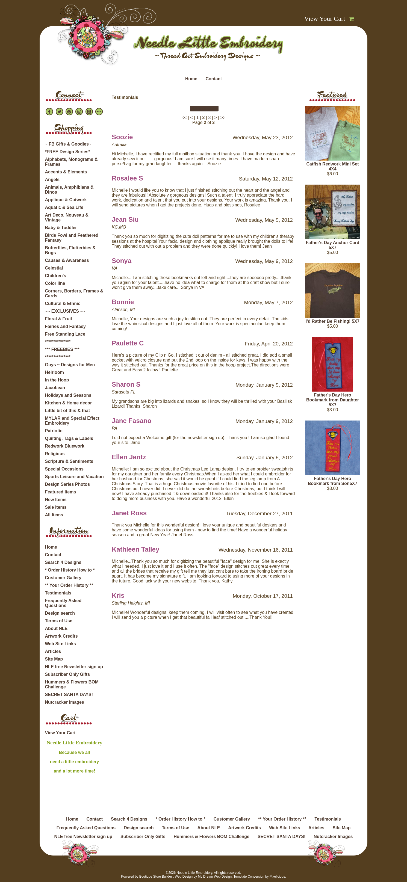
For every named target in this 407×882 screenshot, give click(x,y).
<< (184, 117)
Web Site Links (60, 643)
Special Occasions (64, 469)
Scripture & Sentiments (69, 461)
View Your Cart (324, 18)
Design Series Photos (67, 484)
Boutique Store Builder (155, 876)
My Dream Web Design (215, 876)
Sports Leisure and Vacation (74, 476)
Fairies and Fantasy (65, 326)
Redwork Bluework (64, 446)
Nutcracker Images (64, 702)
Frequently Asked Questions (63, 603)
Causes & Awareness (67, 260)
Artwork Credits (61, 636)
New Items (56, 499)
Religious (55, 453)
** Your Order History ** (69, 585)
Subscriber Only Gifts (67, 674)
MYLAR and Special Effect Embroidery (72, 420)
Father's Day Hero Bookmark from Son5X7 (332, 481)
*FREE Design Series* (67, 151)
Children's (55, 275)
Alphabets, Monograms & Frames (71, 162)
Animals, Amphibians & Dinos (69, 189)
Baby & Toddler (61, 227)
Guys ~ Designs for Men (70, 364)
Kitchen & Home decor (68, 403)
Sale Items (56, 507)
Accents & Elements (66, 172)
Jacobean (55, 387)
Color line (55, 283)
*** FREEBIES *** (62, 349)
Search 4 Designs (63, 562)
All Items (54, 515)
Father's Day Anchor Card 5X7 (332, 245)
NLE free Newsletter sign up (74, 666)
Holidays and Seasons (68, 395)
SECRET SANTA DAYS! (69, 694)
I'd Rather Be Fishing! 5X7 (333, 321)
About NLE (56, 628)
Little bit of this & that (67, 410)
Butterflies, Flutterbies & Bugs (70, 250)
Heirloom (54, 372)
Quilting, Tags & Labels (69, 438)
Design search (60, 613)
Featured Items (60, 492)
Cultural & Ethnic (63, 303)
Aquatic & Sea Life (64, 207)
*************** (57, 341)
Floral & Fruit (58, 318)
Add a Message (204, 108)
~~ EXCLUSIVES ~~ (65, 311)
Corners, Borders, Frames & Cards (74, 293)
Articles (53, 651)
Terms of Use (58, 620)
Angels (52, 179)
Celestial (54, 268)
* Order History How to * (70, 570)
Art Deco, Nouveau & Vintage (67, 217)
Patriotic (54, 430)
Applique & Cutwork (66, 199)
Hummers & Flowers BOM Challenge (72, 684)
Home (191, 78)
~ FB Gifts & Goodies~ (68, 144)
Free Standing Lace (65, 334)
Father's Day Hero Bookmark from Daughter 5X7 (332, 400)
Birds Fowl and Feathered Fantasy (72, 237)
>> (223, 117)
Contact (213, 78)
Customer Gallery (63, 577)
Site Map (54, 659)
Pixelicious (277, 876)
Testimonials (58, 593)
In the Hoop (57, 380)
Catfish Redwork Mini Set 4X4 (332, 166)
